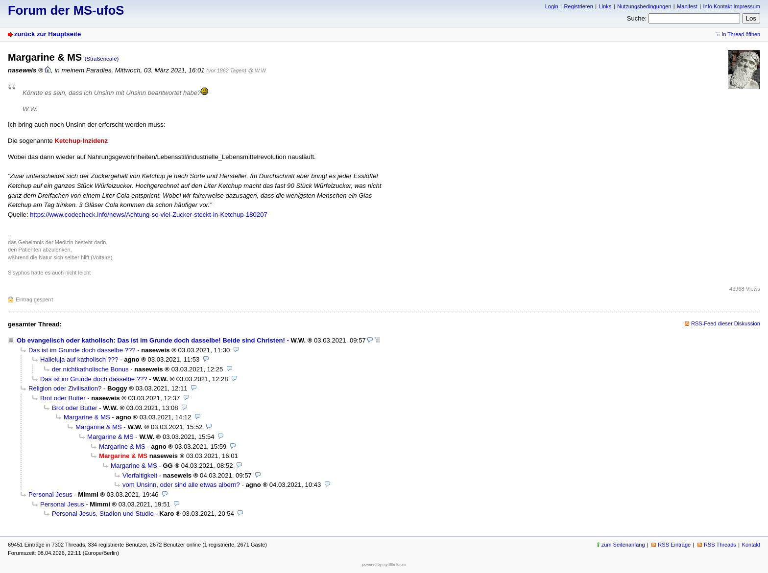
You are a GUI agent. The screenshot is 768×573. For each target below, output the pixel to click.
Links (605, 6)
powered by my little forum (384, 564)
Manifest (687, 6)
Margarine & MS (87, 417)
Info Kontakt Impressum (732, 6)
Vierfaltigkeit (139, 475)
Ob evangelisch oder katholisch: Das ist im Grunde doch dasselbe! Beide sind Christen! (151, 340)
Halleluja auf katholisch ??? (79, 359)
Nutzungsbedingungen (644, 6)
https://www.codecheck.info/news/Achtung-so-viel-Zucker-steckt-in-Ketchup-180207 (148, 214)
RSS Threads (720, 545)
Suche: (637, 18)
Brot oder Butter (63, 398)
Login (551, 6)
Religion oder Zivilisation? (64, 388)
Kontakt (751, 545)
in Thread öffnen (741, 34)
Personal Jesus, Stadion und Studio (103, 513)
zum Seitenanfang (623, 545)
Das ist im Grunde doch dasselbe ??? (82, 350)
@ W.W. (257, 70)
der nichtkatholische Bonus (90, 369)
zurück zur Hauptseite (47, 34)
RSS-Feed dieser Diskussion (725, 323)
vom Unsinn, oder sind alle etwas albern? (181, 484)
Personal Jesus (50, 494)
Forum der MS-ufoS (66, 10)
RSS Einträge (674, 545)
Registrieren (578, 6)
